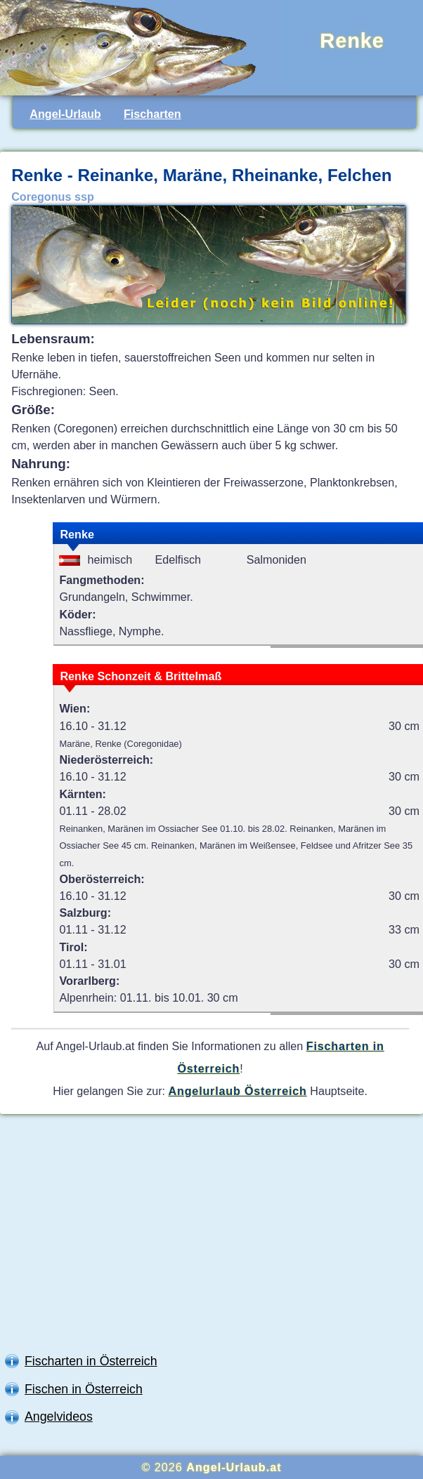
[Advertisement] (211, 1237)
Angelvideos (59, 1417)
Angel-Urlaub (65, 113)
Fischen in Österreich (84, 1389)
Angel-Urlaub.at (233, 1467)
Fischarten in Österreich (91, 1361)
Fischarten (152, 113)
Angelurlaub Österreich (238, 1091)
